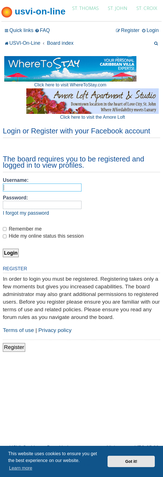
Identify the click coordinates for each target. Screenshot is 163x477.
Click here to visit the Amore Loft (92, 117)
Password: (15, 198)
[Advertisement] (81, 400)
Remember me (22, 229)
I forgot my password (26, 213)
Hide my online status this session (43, 236)
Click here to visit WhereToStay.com (70, 84)
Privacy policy (55, 330)
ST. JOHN (117, 8)
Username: (16, 180)
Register (14, 347)
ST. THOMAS (85, 8)
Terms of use (18, 330)
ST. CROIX (146, 8)
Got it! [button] (131, 461)
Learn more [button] (20, 468)
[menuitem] (42, 30)
